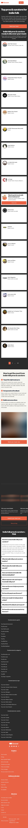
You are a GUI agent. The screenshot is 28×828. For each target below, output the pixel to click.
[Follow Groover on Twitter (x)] (18, 746)
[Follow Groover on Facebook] (11, 746)
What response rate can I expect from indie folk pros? (14, 581)
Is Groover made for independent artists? (14, 599)
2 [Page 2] (12, 363)
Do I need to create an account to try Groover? (14, 610)
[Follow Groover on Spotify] (16, 746)
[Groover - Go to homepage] (14, 743)
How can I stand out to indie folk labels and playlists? (14, 574)
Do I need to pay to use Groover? (14, 593)
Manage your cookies (14, 822)
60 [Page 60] (18, 363)
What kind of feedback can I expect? (14, 605)
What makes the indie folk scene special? (14, 567)
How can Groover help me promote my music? (14, 587)
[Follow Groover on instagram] (9, 746)
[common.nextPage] (21, 363)
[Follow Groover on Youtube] (14, 746)
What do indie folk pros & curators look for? (14, 560)
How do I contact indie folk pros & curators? (14, 541)
